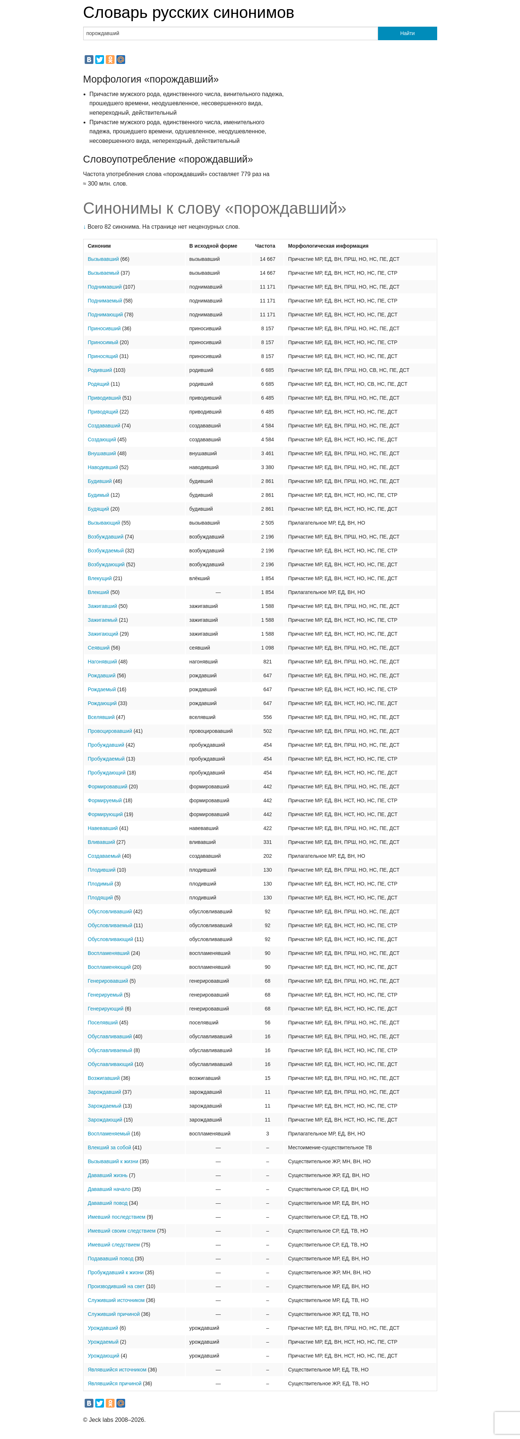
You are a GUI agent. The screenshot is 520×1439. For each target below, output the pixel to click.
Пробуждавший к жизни (116, 1272)
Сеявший (99, 648)
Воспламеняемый (109, 1134)
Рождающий (102, 703)
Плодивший (102, 870)
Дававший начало (109, 1189)
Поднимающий (105, 314)
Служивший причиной (114, 1314)
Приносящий (103, 356)
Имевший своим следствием (122, 1231)
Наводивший (103, 467)
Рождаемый (102, 689)
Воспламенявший (109, 953)
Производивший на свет (116, 1286)
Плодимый (100, 884)
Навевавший (103, 828)
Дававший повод (108, 1203)
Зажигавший (102, 606)
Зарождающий (105, 1120)
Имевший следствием (114, 1245)
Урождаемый (103, 1342)
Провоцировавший (110, 731)
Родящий (98, 384)
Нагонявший (102, 662)
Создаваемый (104, 856)
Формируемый (105, 800)
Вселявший (101, 717)
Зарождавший (104, 1092)
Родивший (100, 370)
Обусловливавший (110, 911)
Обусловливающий (110, 939)
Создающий (102, 439)
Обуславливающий (110, 1064)
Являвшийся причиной (115, 1383)
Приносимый (103, 342)
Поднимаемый (105, 301)
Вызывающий (104, 523)
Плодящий (100, 898)
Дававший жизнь (108, 1175)
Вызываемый (103, 273)
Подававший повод (111, 1258)
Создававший (104, 426)
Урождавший (103, 1328)
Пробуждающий (107, 773)
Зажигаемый (103, 620)
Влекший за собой (109, 1147)
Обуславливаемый (110, 1050)
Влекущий (100, 578)
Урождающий (104, 1356)
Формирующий (105, 814)
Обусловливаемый (110, 925)
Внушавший (102, 453)
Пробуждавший (106, 745)
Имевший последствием (117, 1217)
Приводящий (103, 412)
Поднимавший (105, 287)
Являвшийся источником (117, 1370)
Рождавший (102, 675)
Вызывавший (103, 259)
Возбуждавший (106, 537)
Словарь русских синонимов (188, 12)
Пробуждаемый (106, 759)
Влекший (98, 592)
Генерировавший (108, 981)
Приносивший (104, 328)
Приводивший (104, 398)
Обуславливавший (110, 1036)
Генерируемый (105, 995)
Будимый (98, 495)
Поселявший (103, 1022)
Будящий (98, 509)
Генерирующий (106, 1009)
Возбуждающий (106, 564)
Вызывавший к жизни (113, 1161)
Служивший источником (116, 1300)
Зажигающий (103, 634)
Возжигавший (104, 1078)
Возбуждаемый (106, 550)
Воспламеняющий (109, 967)
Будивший (100, 481)
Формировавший (108, 786)
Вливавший (101, 842)
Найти (407, 33)
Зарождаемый (105, 1106)
